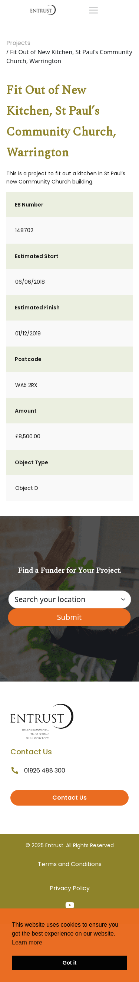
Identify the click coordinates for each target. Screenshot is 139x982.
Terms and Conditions (70, 864)
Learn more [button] (27, 942)
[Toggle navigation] (93, 10)
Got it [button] (70, 963)
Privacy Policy (70, 888)
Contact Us (69, 797)
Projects (18, 43)
